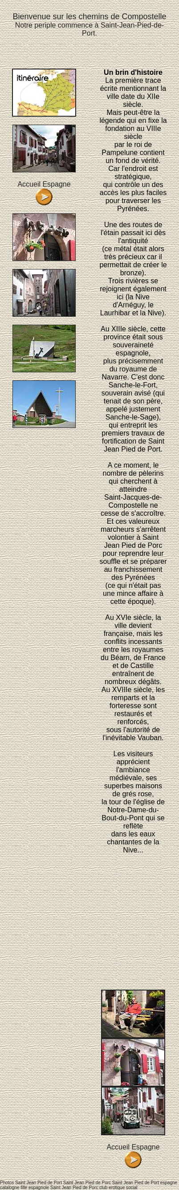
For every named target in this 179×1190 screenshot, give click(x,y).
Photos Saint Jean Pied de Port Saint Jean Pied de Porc (55, 1182)
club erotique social (118, 1187)
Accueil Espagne (43, 184)
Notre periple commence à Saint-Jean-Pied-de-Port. (89, 25)
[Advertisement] (133, 898)
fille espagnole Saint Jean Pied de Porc (59, 1187)
